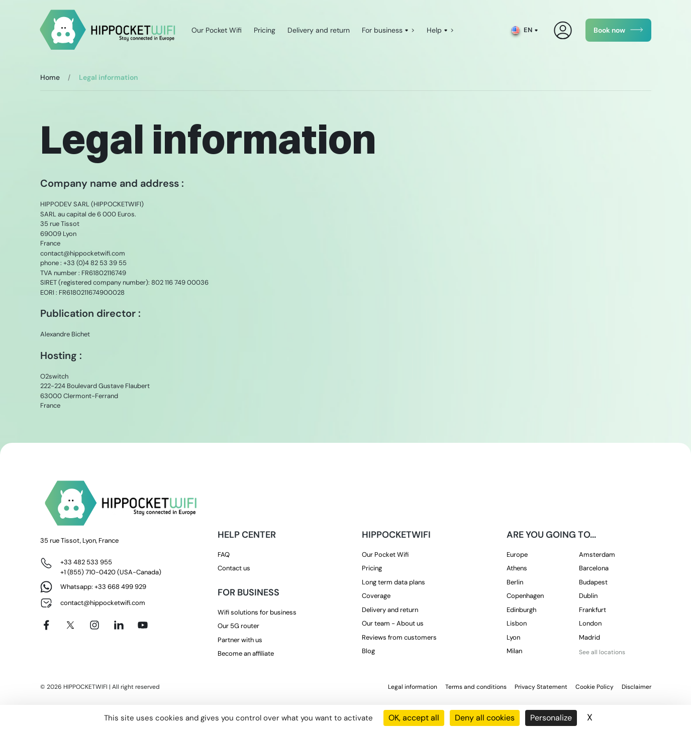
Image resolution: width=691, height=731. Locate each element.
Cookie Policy (594, 687)
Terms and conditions (476, 687)
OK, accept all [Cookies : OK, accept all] (413, 717)
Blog (368, 651)
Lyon (513, 637)
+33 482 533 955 (86, 562)
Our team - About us (393, 623)
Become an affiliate (246, 653)
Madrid (589, 637)
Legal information (412, 687)
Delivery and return (318, 30)
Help (434, 30)
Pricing (264, 30)
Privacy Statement (541, 687)
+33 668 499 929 (120, 586)
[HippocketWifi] (107, 30)
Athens (517, 568)
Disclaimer (636, 687)
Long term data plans (393, 582)
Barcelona (594, 568)
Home (50, 77)
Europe (517, 554)
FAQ (224, 554)
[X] (70, 625)
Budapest (593, 582)
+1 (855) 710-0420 (88, 572)
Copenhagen (525, 595)
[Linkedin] (119, 625)
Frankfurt (592, 609)
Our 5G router (238, 626)
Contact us (234, 568)
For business (382, 30)
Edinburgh (521, 609)
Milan (514, 651)
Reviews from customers (399, 637)
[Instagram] (94, 625)
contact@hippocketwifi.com (102, 602)
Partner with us (240, 640)
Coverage (376, 595)
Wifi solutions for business (257, 612)
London (590, 623)
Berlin (515, 582)
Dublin (588, 595)
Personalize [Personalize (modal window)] (551, 717)
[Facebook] (46, 625)
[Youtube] (143, 625)
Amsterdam (597, 554)
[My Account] (563, 30)
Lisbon (517, 623)
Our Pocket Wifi (216, 30)
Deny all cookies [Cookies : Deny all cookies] (485, 717)
